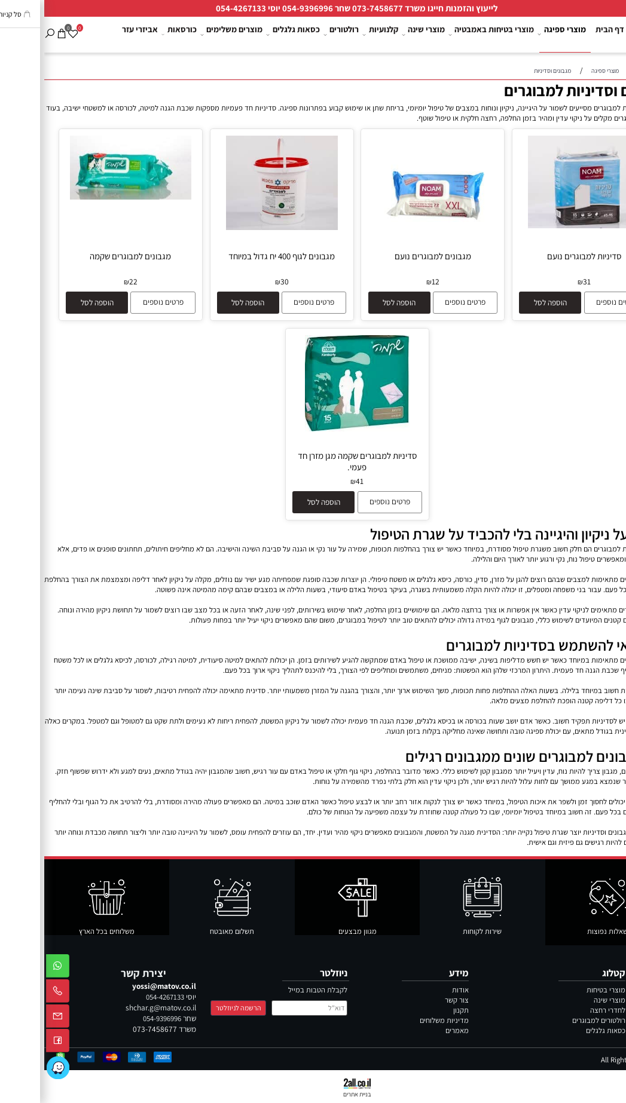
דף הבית (565, 34)
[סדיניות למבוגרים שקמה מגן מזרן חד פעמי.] (313, 429)
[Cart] (17, 27)
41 (315, 481)
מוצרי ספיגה (519, 34)
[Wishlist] (29, 27)
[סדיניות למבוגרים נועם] (540, 225)
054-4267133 (197, 8)
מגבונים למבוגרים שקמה (86, 256)
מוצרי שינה (380, 35)
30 (240, 281)
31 (542, 281)
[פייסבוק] (13, 1043)
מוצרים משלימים (188, 35)
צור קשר (607, 70)
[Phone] (13, 993)
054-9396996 (263, 8)
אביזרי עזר (96, 34)
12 (391, 281)
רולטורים (298, 35)
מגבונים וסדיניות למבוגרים (543, 90)
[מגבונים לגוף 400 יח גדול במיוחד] (238, 227)
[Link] (13, 1067)
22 (89, 281)
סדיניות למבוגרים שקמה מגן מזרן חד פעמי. (313, 461)
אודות (416, 990)
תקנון (417, 1010)
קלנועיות (337, 35)
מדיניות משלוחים (400, 1020)
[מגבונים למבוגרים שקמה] (86, 197)
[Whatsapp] (13, 968)
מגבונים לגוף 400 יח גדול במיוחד (237, 256)
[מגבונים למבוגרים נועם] (388, 225)
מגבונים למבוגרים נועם (388, 256)
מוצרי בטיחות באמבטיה (448, 35)
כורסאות (136, 35)
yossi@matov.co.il (120, 986)
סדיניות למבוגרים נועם (540, 256)
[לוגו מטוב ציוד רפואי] (606, 31)
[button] (506, 303)
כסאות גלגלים (250, 35)
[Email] (13, 1018)
